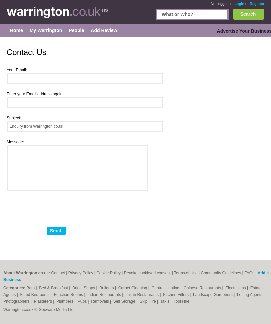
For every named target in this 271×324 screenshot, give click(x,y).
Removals (100, 301)
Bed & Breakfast (54, 288)
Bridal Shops (84, 288)
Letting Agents (250, 294)
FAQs (249, 273)
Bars (31, 288)
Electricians (236, 288)
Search (248, 14)
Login (239, 4)
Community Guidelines (221, 273)
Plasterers (43, 301)
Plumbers (65, 301)
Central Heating (166, 288)
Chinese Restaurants (203, 288)
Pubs (83, 301)
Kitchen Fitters (176, 294)
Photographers (17, 301)
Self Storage (124, 301)
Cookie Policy (108, 273)
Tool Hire (181, 301)
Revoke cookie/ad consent (147, 273)
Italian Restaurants (142, 294)
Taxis (165, 301)
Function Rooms (69, 294)
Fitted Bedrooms (35, 294)
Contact (58, 273)
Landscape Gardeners (213, 294)
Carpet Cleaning (133, 288)
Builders (107, 288)
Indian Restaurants (104, 294)
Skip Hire (148, 301)
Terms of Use (186, 273)
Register (257, 4)
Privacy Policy (80, 273)
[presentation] (57, 212)
